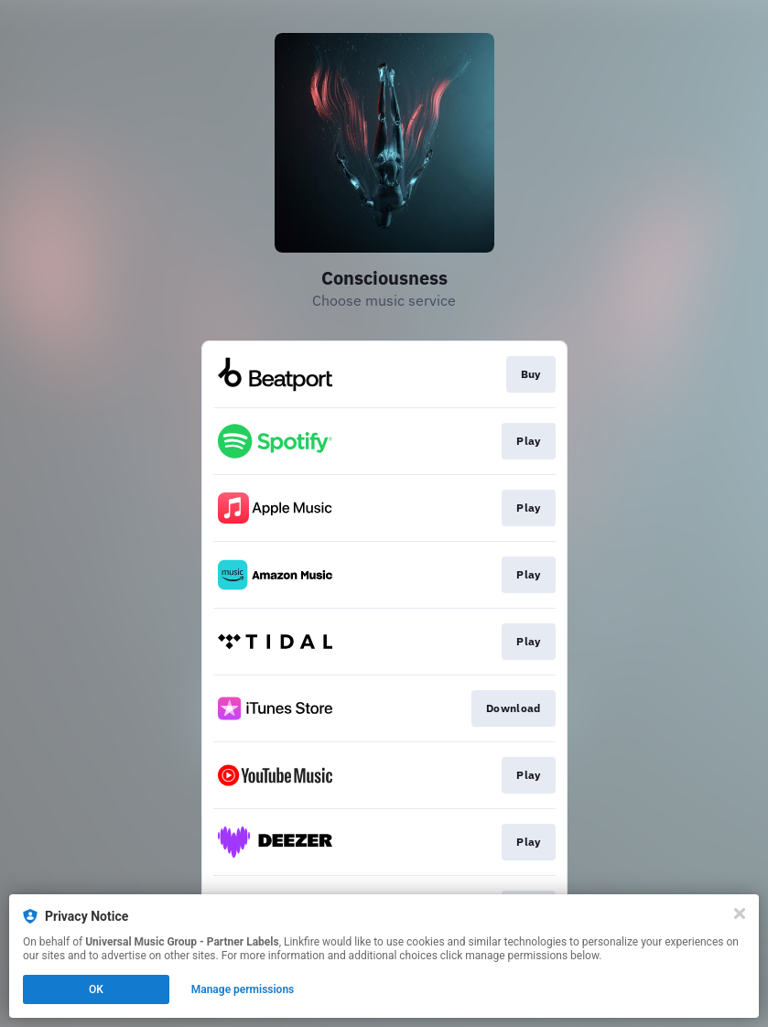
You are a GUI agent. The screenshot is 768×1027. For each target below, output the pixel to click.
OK (96, 989)
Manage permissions (243, 989)
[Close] (739, 913)
